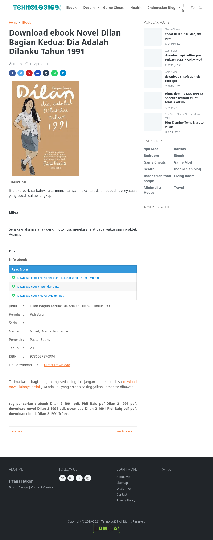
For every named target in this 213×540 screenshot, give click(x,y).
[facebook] (183, 5)
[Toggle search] (200, 7)
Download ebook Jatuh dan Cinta (38, 286)
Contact (122, 494)
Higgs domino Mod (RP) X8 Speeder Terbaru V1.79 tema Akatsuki (184, 98)
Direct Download (57, 365)
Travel (179, 187)
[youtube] (70, 478)
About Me (123, 477)
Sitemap (122, 483)
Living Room (184, 175)
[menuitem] (71, 7)
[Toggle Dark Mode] (192, 7)
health (149, 169)
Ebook (179, 155)
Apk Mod (170, 114)
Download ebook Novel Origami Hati (40, 295)
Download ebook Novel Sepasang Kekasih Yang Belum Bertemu (58, 278)
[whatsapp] (183, 10)
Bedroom (151, 155)
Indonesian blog (187, 169)
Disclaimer (124, 489)
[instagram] (87, 478)
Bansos (180, 149)
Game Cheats (172, 29)
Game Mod (171, 50)
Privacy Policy (126, 500)
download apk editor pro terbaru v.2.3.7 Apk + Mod (183, 57)
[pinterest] (62, 478)
